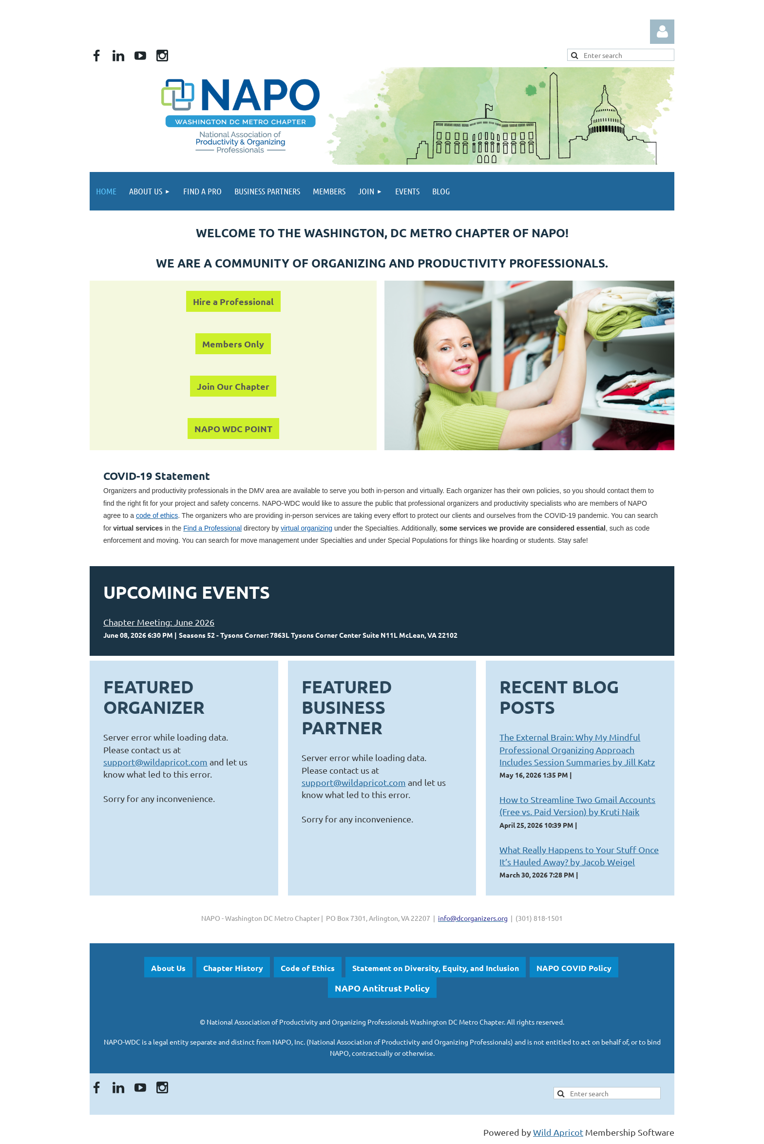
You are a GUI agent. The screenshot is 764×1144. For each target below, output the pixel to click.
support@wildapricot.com (155, 762)
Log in (662, 31)
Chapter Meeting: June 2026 (158, 622)
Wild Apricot (558, 1132)
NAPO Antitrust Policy (382, 987)
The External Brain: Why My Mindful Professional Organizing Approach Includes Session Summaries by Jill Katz (577, 749)
